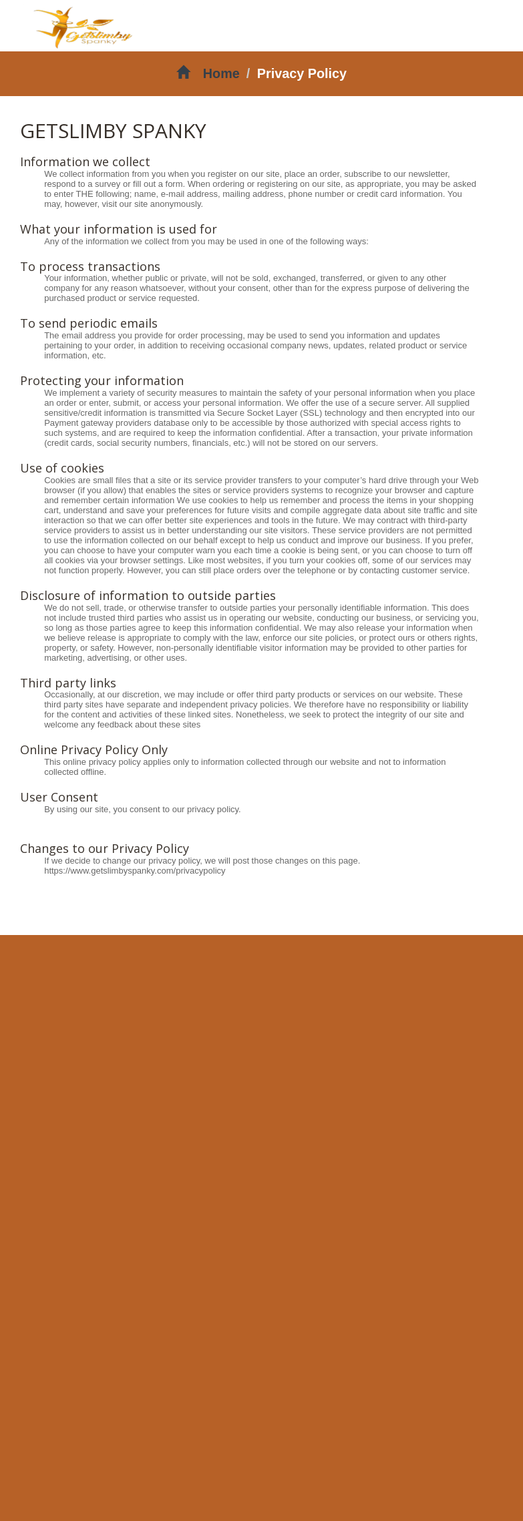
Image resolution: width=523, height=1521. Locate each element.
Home (208, 73)
